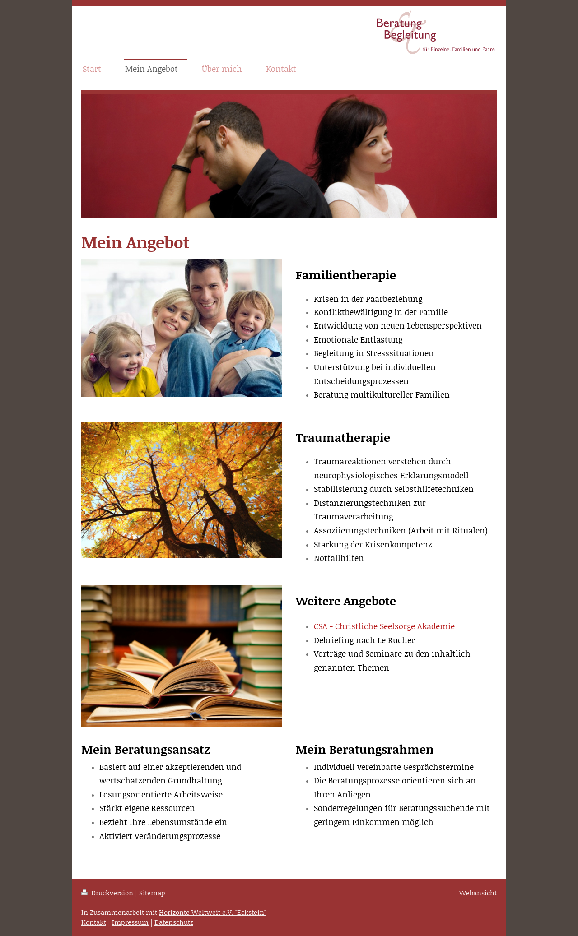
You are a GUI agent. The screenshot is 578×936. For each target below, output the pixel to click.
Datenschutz (173, 922)
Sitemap (152, 893)
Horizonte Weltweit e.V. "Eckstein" (212, 912)
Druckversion (108, 893)
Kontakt (93, 922)
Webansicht (478, 893)
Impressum (130, 922)
